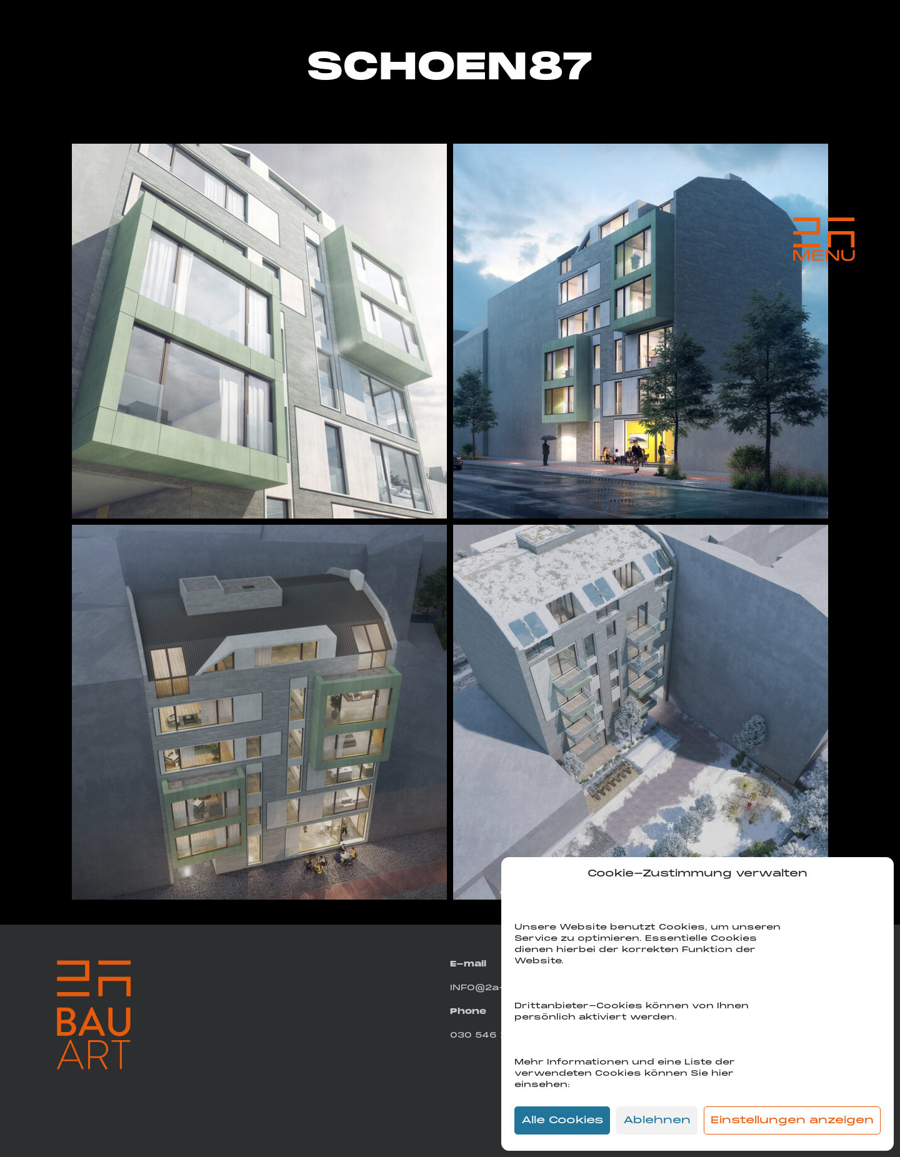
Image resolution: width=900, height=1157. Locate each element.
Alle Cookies (562, 1120)
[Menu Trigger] (823, 239)
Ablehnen (657, 1120)
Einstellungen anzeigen (792, 1120)
